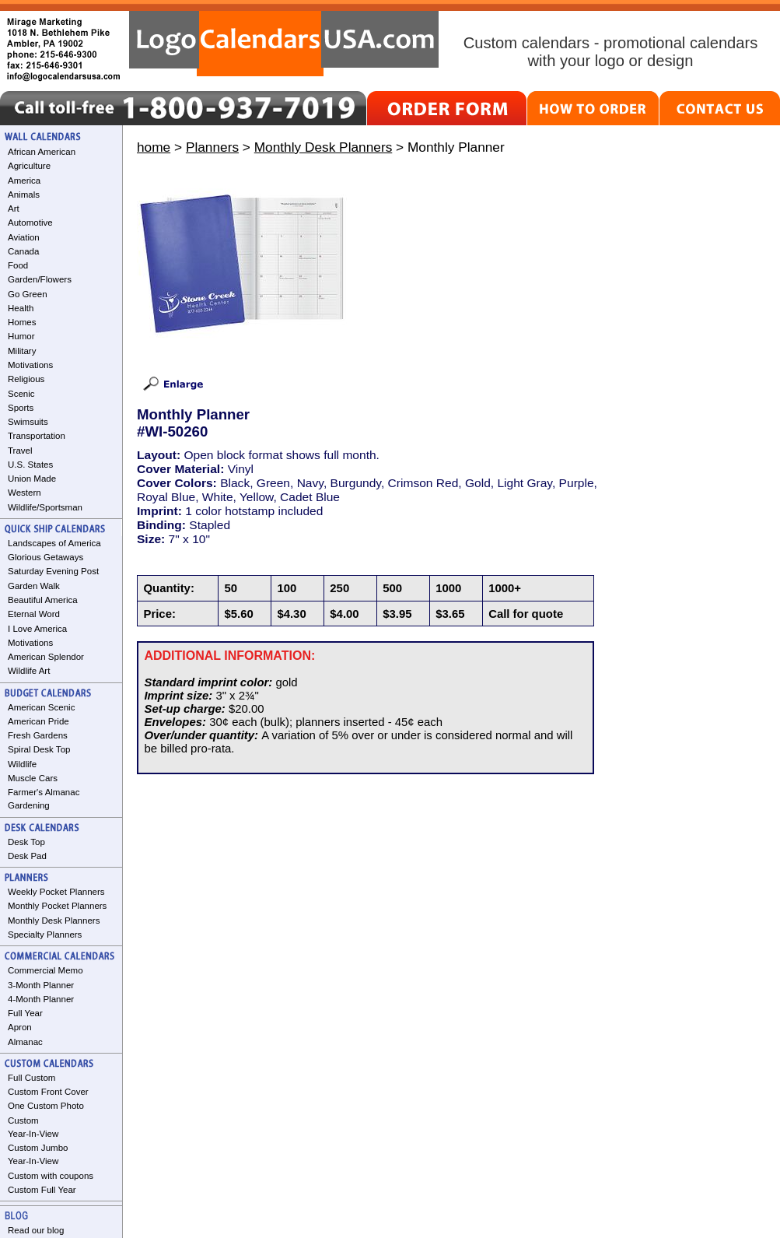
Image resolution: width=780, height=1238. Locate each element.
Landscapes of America (54, 543)
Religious (26, 379)
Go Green (27, 294)
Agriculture (29, 165)
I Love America (37, 628)
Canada (23, 251)
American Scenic (41, 707)
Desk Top (26, 842)
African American (41, 151)
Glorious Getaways (45, 557)
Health (20, 308)
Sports (20, 407)
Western (24, 492)
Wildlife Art (29, 670)
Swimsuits (28, 421)
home (153, 147)
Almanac (25, 1042)
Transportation (36, 435)
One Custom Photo (46, 1105)
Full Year (25, 1013)
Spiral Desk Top (39, 749)
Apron (20, 1027)
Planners (212, 147)
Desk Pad (27, 856)
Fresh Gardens (38, 735)
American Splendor (46, 656)
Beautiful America (43, 600)
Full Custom (31, 1077)
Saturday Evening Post (53, 571)
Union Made (32, 478)
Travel (20, 450)
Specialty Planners (45, 934)
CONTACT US (719, 108)
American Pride (38, 721)
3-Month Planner (41, 985)
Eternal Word (34, 614)
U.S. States (30, 464)
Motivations (30, 365)
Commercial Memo (45, 970)
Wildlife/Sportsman (45, 507)
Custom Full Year (42, 1189)
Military (22, 351)
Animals (24, 194)
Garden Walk (34, 586)
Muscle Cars (33, 778)
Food (18, 265)
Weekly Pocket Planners (56, 891)
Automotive (30, 222)
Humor (21, 336)
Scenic (21, 393)
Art (13, 208)
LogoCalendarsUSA (284, 43)
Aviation (24, 237)
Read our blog (36, 1230)
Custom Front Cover (48, 1091)
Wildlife (22, 764)
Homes (22, 322)
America (24, 180)
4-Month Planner (41, 999)
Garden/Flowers (40, 279)
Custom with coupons (50, 1175)
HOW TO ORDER (593, 108)
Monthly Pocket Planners (57, 905)
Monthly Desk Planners (54, 920)
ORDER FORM (446, 108)
